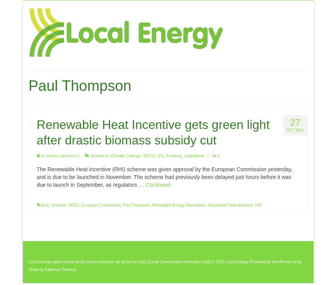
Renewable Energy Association (179, 205)
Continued (157, 185)
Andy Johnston (53, 205)
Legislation (194, 155)
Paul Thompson (136, 205)
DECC (149, 155)
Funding (174, 155)
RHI (258, 205)
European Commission (101, 205)
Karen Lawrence (62, 155)
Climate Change (125, 155)
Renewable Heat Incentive (230, 205)
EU (161, 155)
